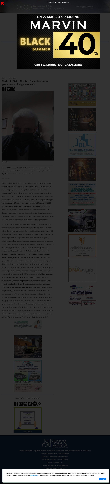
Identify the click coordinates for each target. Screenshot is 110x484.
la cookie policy (34, 475)
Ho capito (102, 479)
